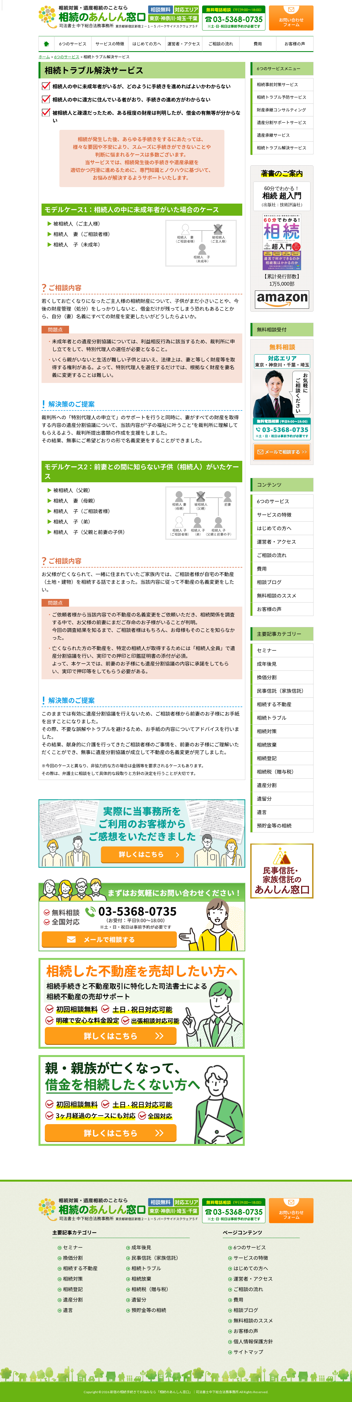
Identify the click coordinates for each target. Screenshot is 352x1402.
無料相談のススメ (276, 596)
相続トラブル (272, 718)
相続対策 (267, 731)
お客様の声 (294, 43)
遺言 (262, 812)
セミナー (267, 650)
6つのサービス (72, 43)
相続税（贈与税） (276, 772)
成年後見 (267, 664)
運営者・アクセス (183, 43)
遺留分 (264, 799)
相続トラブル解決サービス (281, 147)
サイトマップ (248, 1352)
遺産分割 (267, 785)
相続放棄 (267, 745)
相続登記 (267, 758)
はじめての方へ (146, 43)
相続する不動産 (274, 704)
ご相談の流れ (220, 43)
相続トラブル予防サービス (281, 97)
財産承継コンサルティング (281, 109)
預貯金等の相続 (274, 826)
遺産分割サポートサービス (281, 122)
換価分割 (267, 677)
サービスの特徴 (109, 43)
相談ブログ (269, 582)
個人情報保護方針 (253, 1341)
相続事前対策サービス (277, 84)
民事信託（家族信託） (281, 691)
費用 (258, 43)
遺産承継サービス (273, 135)
